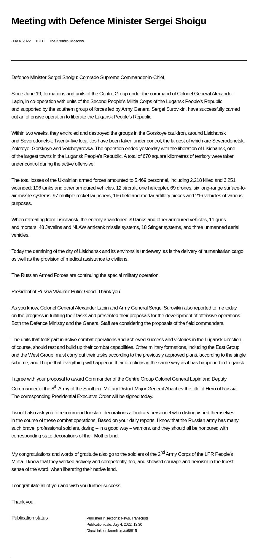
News (125, 518)
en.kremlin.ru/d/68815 (120, 530)
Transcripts (139, 518)
